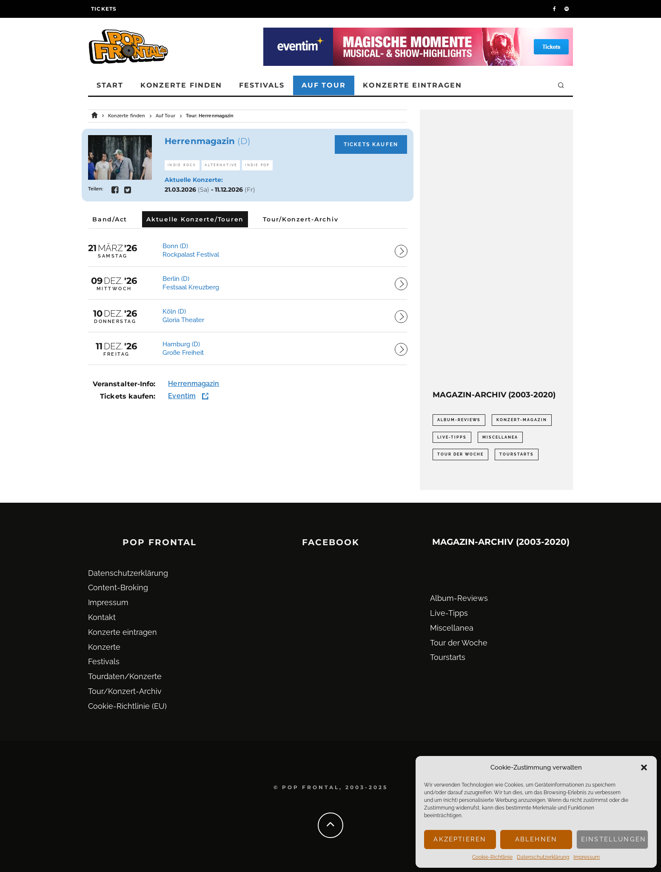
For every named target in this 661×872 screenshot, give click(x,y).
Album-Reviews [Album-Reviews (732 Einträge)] (459, 420)
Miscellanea (451, 627)
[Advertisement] (496, 249)
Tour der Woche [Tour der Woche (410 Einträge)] (460, 454)
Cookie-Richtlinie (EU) (127, 706)
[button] (644, 767)
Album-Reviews (459, 598)
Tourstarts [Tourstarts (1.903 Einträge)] (516, 454)
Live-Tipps (449, 613)
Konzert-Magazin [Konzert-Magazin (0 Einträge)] (521, 420)
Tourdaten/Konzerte (125, 676)
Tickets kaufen (371, 144)
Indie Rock (182, 165)
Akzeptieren (459, 839)
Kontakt (102, 617)
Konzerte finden (181, 85)
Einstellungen (613, 839)
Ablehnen (536, 839)
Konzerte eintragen (412, 85)
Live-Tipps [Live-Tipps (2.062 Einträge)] (452, 437)
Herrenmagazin (193, 383)
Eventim (182, 396)
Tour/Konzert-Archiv (125, 691)
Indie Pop (257, 165)
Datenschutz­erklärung (543, 857)
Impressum (586, 857)
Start (110, 85)
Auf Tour (324, 85)
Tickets (104, 9)
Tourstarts (447, 657)
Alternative (221, 165)
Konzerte (104, 647)
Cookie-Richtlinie (492, 857)
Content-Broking (118, 587)
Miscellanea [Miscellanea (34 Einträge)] (500, 437)
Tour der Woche (458, 642)
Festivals (261, 85)
